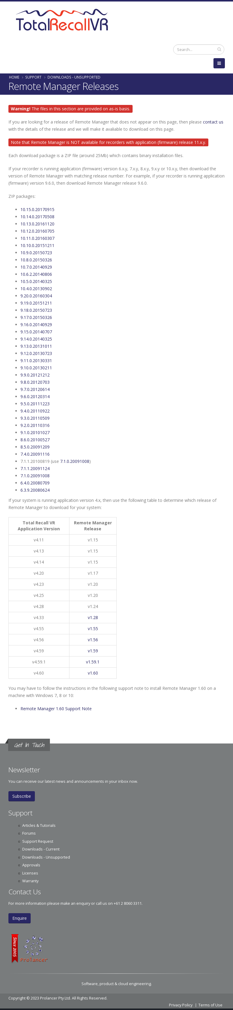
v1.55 (93, 628)
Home (14, 77)
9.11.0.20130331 (36, 360)
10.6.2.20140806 (36, 274)
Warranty (30, 880)
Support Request (37, 841)
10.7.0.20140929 (36, 267)
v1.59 (93, 651)
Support (33, 77)
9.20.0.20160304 (36, 296)
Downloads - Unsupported (74, 77)
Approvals (31, 865)
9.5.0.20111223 (35, 404)
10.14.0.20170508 (37, 216)
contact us (213, 122)
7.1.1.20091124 (35, 468)
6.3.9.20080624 (35, 490)
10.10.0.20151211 (37, 245)
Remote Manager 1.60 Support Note (56, 708)
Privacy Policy (180, 1005)
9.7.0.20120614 (35, 389)
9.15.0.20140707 (36, 332)
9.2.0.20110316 (35, 425)
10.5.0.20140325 (36, 281)
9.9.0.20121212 (35, 375)
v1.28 (93, 617)
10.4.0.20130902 (36, 288)
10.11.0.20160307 (37, 238)
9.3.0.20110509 (35, 418)
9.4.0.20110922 (35, 411)
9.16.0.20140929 (36, 324)
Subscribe (21, 796)
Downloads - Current (41, 849)
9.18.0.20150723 (36, 310)
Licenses (30, 873)
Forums (29, 833)
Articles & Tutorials (39, 825)
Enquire (19, 918)
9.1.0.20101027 (35, 432)
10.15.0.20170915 (37, 209)
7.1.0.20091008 (74, 461)
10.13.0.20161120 (37, 224)
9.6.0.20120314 (35, 396)
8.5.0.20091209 (35, 447)
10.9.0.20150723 (36, 252)
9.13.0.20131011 (36, 346)
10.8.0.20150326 (36, 260)
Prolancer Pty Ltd (55, 998)
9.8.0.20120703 (35, 382)
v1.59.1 (93, 662)
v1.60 (93, 673)
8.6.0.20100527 (35, 439)
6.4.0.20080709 (35, 483)
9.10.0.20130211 (36, 368)
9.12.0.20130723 (36, 353)
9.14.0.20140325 (36, 339)
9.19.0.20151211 (36, 303)
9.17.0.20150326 (36, 317)
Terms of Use (210, 1005)
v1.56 (93, 639)
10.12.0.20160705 (37, 231)
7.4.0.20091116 (35, 454)
